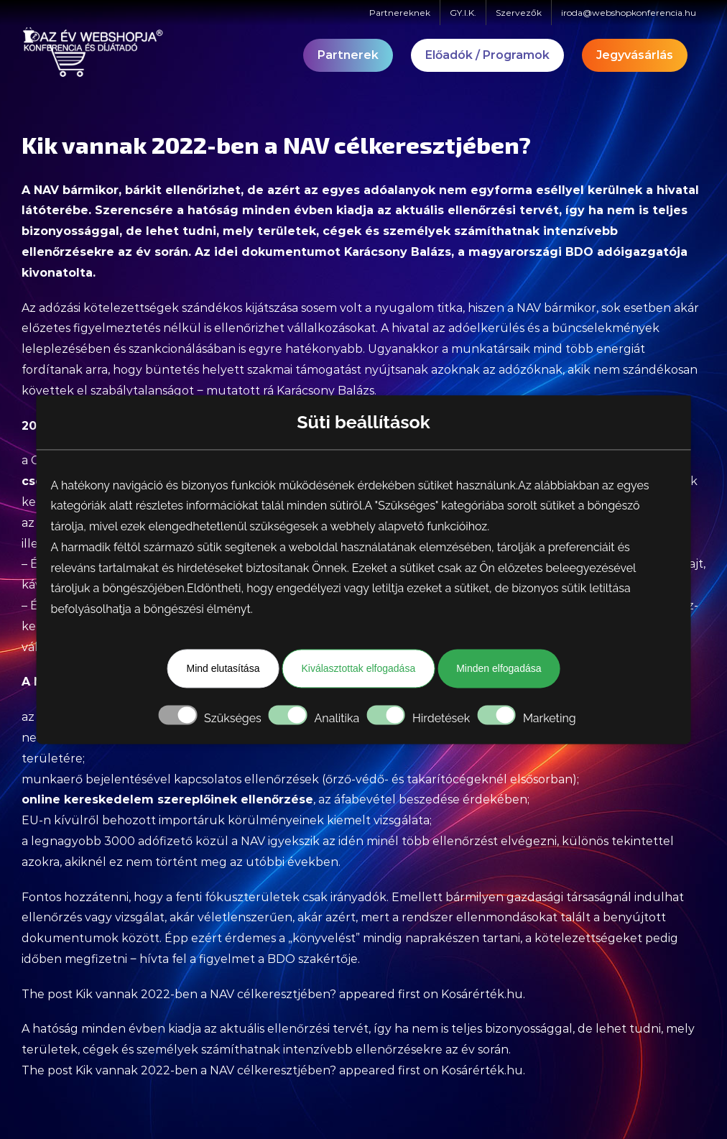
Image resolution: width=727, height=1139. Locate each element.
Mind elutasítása (222, 668)
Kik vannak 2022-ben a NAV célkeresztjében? (205, 994)
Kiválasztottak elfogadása (358, 668)
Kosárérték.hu (482, 994)
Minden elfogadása (498, 668)
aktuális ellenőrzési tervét (477, 210)
